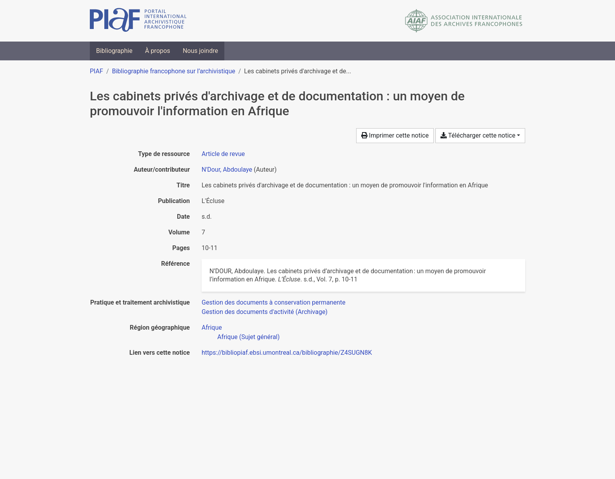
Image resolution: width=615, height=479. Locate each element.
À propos (157, 50)
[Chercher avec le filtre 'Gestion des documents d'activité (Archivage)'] (265, 312)
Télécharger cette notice (477, 135)
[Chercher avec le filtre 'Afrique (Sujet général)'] (248, 337)
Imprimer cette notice (395, 135)
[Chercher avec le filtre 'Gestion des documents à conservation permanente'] (274, 302)
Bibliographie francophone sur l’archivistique (173, 71)
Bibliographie (114, 50)
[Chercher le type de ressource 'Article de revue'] (223, 154)
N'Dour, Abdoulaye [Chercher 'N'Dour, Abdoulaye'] (227, 169)
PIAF (96, 71)
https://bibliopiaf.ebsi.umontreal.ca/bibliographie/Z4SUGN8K (287, 352)
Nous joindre (200, 50)
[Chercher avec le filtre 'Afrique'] (212, 327)
